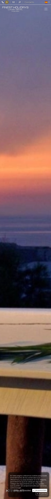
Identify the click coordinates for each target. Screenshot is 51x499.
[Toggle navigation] (45, 9)
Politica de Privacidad (22, 490)
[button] (47, 2)
